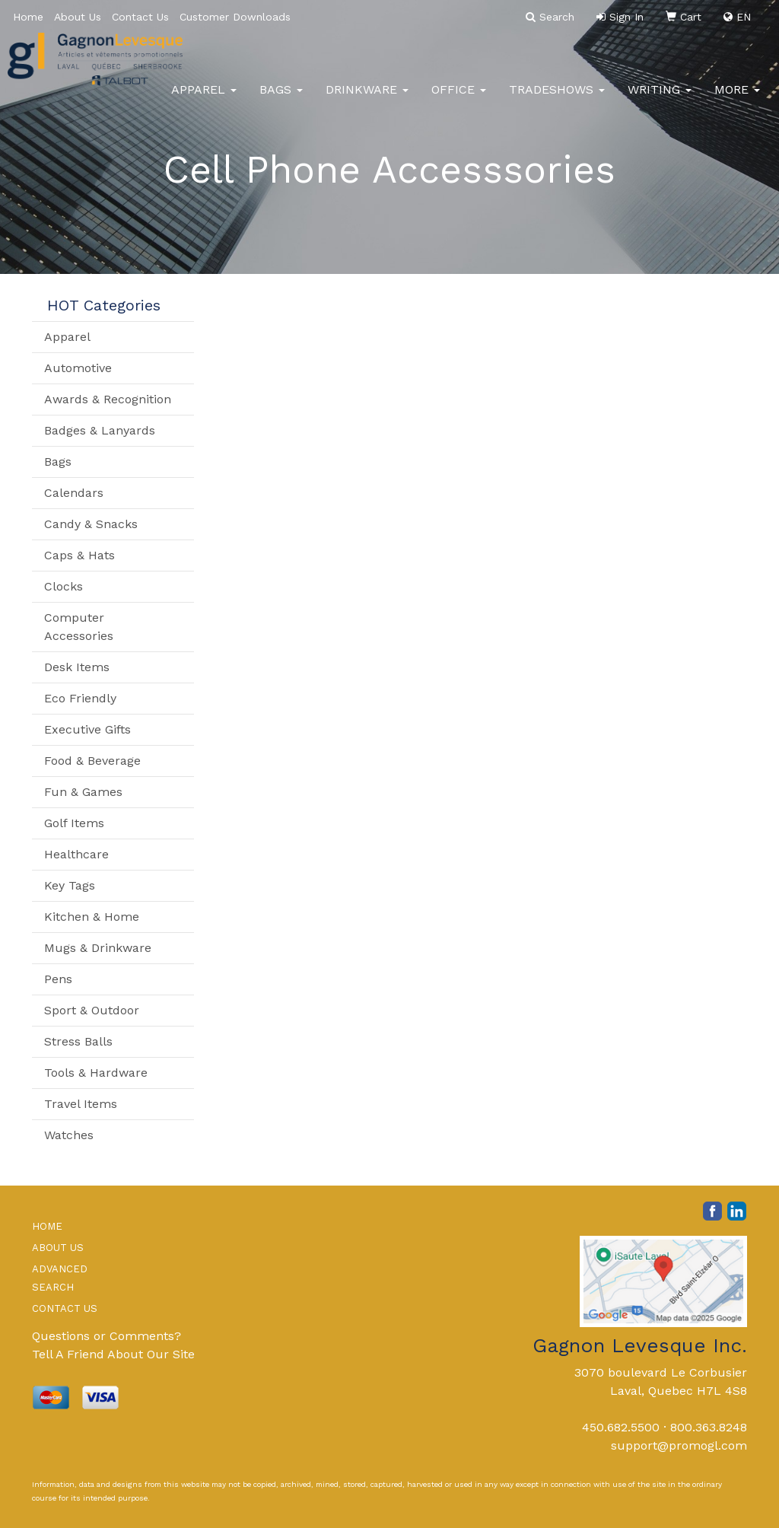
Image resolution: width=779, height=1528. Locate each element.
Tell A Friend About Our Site (113, 1354)
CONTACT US (64, 1308)
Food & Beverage (92, 760)
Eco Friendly (80, 698)
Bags (281, 98)
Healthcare (76, 854)
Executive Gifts (87, 729)
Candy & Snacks (91, 524)
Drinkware (367, 98)
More (737, 98)
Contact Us (140, 17)
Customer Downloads (235, 17)
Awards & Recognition (107, 399)
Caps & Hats (79, 555)
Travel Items (80, 1104)
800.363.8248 (708, 1427)
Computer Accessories (78, 626)
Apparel (204, 98)
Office (458, 98)
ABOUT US (58, 1247)
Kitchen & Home (91, 916)
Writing (660, 98)
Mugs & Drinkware (97, 948)
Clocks (63, 586)
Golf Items (74, 823)
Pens (58, 979)
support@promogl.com (679, 1445)
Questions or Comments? (106, 1336)
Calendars (73, 492)
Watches (69, 1135)
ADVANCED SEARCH (59, 1278)
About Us (77, 17)
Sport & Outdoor (91, 1010)
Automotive (78, 368)
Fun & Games (83, 792)
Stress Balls (78, 1041)
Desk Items (77, 667)
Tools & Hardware (96, 1072)
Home (28, 17)
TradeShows (557, 98)
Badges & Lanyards (99, 430)
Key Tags (69, 885)
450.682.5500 (621, 1427)
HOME (47, 1226)
